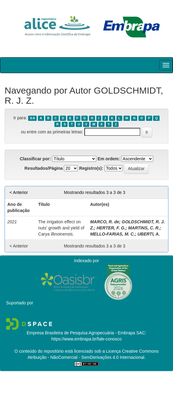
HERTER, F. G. (111, 227)
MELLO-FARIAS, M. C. (112, 234)
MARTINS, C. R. (144, 227)
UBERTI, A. (149, 234)
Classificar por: (35, 158)
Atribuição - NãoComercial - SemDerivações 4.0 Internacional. (86, 357)
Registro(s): (91, 168)
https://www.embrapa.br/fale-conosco (86, 338)
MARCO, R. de (104, 221)
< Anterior (18, 192)
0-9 (32, 118)
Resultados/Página (43, 168)
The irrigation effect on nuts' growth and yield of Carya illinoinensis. (61, 227)
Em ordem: (109, 158)
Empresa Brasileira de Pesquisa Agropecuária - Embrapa (81, 332)
